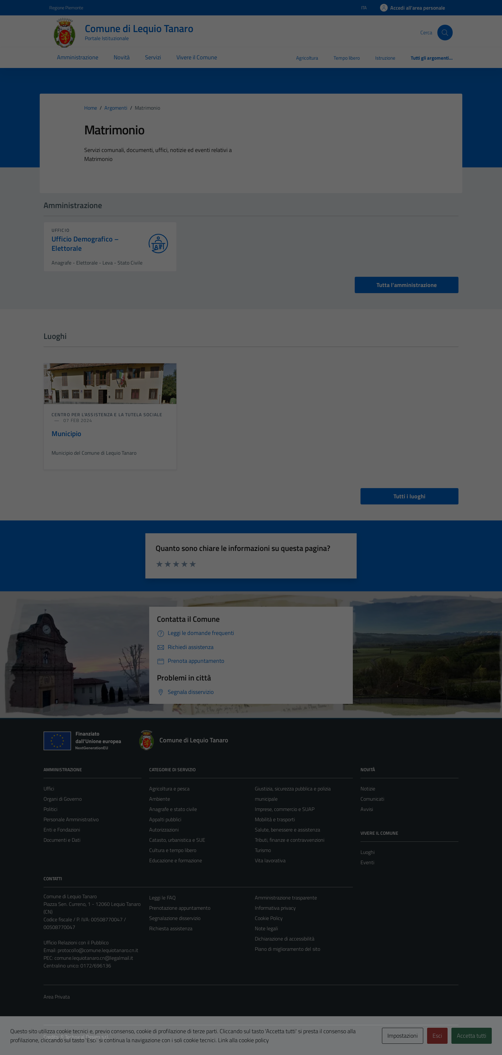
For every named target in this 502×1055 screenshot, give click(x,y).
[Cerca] (445, 32)
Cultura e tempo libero (172, 850)
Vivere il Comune (196, 57)
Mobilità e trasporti (275, 819)
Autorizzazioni (164, 829)
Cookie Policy (269, 918)
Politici (50, 809)
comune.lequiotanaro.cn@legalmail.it (93, 958)
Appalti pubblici (165, 819)
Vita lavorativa (270, 860)
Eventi (367, 862)
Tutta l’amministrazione (406, 285)
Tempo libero (347, 58)
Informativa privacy (275, 908)
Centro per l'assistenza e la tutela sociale (107, 414)
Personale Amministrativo (71, 819)
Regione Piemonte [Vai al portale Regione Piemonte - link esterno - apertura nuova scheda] (66, 7)
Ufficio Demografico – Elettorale (85, 243)
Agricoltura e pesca (169, 788)
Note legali (266, 928)
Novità (122, 57)
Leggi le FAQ (162, 897)
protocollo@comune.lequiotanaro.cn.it (98, 950)
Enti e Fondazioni (62, 829)
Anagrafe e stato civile (173, 809)
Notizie (367, 788)
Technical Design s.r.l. (87, 1037)
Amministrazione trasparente (286, 897)
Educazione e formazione (175, 860)
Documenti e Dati (62, 840)
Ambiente (159, 799)
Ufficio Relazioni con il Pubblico (76, 942)
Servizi (153, 57)
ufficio (60, 230)
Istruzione (385, 58)
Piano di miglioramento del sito (287, 949)
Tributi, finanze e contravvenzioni (289, 840)
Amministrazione (77, 57)
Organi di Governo (63, 799)
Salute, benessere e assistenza (287, 829)
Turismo (263, 850)
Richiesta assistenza (170, 928)
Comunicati (372, 799)
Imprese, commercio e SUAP (284, 809)
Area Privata (57, 996)
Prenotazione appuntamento (179, 908)
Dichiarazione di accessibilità (284, 938)
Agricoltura (307, 58)
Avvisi (366, 809)
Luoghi (367, 852)
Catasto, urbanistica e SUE (177, 840)
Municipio (66, 433)
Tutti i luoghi (409, 496)
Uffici (49, 788)
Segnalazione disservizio (174, 918)
